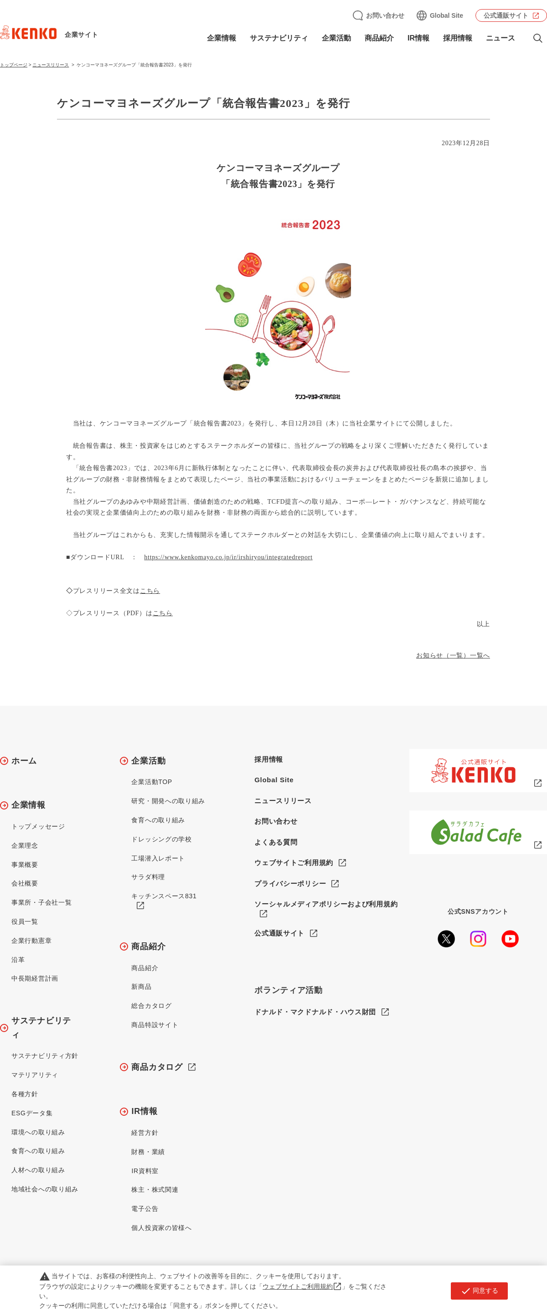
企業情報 (221, 38)
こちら (150, 590)
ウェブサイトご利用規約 (293, 862)
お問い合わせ (385, 15)
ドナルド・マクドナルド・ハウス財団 (315, 1012)
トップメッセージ (38, 826)
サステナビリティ (279, 38)
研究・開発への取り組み (168, 801)
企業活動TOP (151, 781)
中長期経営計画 (34, 978)
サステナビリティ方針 (44, 1055)
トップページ (13, 64)
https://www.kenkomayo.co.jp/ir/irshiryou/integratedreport (228, 557)
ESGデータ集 (31, 1113)
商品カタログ (156, 1067)
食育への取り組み (38, 1150)
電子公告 (144, 1208)
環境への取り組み (38, 1132)
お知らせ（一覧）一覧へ (453, 655)
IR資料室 (145, 1170)
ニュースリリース (50, 64)
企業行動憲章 (31, 940)
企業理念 (24, 845)
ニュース (500, 38)
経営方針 (144, 1132)
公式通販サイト (506, 15)
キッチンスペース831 (163, 896)
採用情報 (457, 38)
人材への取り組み (38, 1170)
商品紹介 (379, 38)
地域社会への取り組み (44, 1189)
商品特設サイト (154, 1024)
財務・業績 (148, 1151)
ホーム (24, 760)
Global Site (446, 15)
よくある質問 (275, 842)
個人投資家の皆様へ (161, 1227)
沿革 (18, 959)
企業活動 (336, 38)
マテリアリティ (34, 1074)
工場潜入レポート (158, 858)
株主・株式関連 (154, 1189)
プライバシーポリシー (290, 883)
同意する (479, 1291)
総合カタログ (151, 1005)
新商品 (141, 986)
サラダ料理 (148, 877)
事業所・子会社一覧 (41, 902)
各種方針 (24, 1094)
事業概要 (24, 864)
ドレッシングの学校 (161, 839)
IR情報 (418, 38)
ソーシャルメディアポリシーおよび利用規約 (325, 904)
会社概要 (24, 883)
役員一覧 (24, 921)
